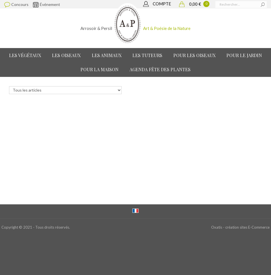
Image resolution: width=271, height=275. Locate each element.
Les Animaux (107, 55)
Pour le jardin (244, 55)
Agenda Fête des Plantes (160, 69)
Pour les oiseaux (194, 55)
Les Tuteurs (147, 55)
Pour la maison (99, 69)
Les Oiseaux (66, 55)
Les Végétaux (25, 55)
